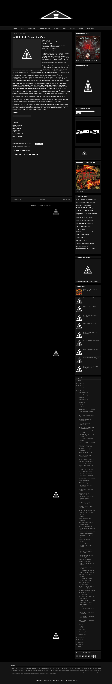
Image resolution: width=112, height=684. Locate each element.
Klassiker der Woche (81, 668)
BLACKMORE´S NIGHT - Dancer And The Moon (86, 445)
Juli (80, 404)
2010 (79, 642)
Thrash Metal (28, 670)
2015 (79, 385)
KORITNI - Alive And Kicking (87, 590)
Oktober (81, 397)
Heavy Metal (20, 146)
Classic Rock (67, 672)
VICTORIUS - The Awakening (87, 478)
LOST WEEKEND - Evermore (87, 442)
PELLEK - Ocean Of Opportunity (84, 424)
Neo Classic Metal (19, 673)
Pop (22, 672)
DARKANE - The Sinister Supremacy (86, 412)
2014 (79, 388)
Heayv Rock (98, 672)
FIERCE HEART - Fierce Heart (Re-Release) (90, 290)
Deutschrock (56, 672)
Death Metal (73, 670)
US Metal (62, 672)
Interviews (31, 28)
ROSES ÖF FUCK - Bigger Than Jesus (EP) (86, 587)
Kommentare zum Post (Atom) (44, 205)
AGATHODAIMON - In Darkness (85, 420)
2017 (79, 380)
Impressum (90, 28)
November (82, 395)
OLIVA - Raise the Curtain (86, 469)
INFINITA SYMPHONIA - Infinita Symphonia (85, 462)
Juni (80, 407)
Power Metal (36, 668)
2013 (79, 390)
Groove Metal (26, 673)
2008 (79, 647)
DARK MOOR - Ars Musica (86, 512)
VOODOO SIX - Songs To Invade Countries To (86, 579)
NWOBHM (31, 672)
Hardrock (14, 668)
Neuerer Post (17, 199)
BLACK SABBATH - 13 (85, 549)
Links (81, 28)
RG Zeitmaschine (44, 28)
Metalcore (37, 673)
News (22, 28)
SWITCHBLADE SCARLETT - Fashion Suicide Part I (87, 532)
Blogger (76, 680)
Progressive (27, 146)
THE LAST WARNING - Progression (85, 456)
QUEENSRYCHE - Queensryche (84, 493)
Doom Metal (54, 670)
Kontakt (72, 28)
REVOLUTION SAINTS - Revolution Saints (90, 307)
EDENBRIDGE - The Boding (87, 409)
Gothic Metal (79, 670)
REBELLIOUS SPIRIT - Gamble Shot (85, 503)
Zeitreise (54, 673)
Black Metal (38, 672)
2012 (79, 637)
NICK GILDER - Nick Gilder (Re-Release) (86, 616)
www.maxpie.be (52, 49)
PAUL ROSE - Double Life (86, 475)
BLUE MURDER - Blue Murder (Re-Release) (85, 472)
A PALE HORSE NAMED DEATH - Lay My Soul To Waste (86, 563)
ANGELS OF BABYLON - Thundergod (86, 593)
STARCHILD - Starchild (89, 323)
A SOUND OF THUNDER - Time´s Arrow (86, 416)
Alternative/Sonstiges (17, 670)
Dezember (82, 392)
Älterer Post (66, 199)
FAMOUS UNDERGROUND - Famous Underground (87, 601)
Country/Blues (47, 670)
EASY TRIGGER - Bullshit (86, 459)
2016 (79, 383)
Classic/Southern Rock (64, 670)
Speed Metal (17, 672)
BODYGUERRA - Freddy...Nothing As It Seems (85, 545)
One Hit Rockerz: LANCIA (90, 349)
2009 (79, 644)
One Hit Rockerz (94, 670)
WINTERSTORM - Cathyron (91, 358)
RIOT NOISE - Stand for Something (85, 486)
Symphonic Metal (38, 670)
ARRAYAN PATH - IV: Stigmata (85, 605)
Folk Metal (13, 673)
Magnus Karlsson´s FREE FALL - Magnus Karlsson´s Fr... (87, 528)
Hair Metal (93, 668)
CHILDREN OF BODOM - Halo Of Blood (86, 552)
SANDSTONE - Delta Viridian (87, 510)
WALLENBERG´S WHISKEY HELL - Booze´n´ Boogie (87, 571)
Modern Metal (49, 673)
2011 (79, 639)
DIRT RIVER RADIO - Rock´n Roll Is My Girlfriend (87, 556)
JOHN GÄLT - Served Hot (86, 453)
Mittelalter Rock (43, 673)
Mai (80, 624)
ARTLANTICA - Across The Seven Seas (86, 597)
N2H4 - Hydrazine (84, 480)
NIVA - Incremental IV (89, 298)
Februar (81, 632)
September (82, 399)
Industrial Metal (32, 673)
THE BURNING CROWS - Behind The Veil (86, 523)
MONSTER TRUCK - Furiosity (85, 540)
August (81, 402)
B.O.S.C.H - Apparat (84, 483)
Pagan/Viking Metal (86, 672)
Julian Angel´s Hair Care (76, 672)
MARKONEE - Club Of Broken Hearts (85, 583)
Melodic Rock (54, 668)
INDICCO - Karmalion (85, 559)
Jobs (64, 28)
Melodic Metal (68, 668)
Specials (56, 28)
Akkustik (93, 672)
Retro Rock (44, 672)
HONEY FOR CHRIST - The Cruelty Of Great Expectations (87, 498)
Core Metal (26, 672)
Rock (99, 668)
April (80, 627)
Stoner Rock (50, 672)
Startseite (42, 199)
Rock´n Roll (86, 670)
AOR (61, 668)
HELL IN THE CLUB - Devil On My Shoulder (90, 367)
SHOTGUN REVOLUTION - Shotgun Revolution (86, 427)
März (81, 629)
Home (15, 28)
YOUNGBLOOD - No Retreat (91, 340)
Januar (81, 634)
